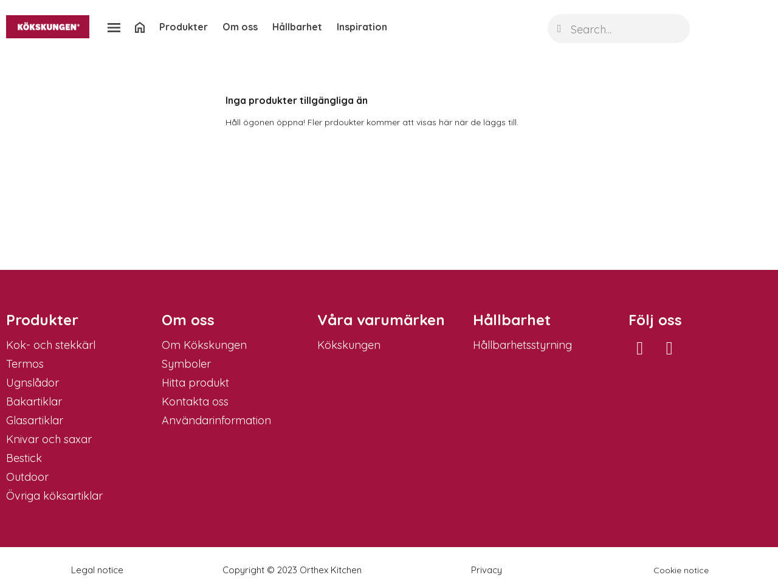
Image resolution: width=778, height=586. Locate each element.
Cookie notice (681, 570)
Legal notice (97, 570)
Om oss (240, 27)
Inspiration (362, 27)
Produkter (183, 27)
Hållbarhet (297, 27)
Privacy (486, 570)
